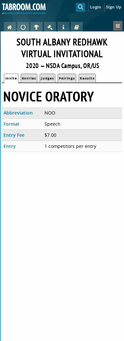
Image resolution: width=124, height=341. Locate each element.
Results (87, 78)
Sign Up (113, 7)
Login (95, 7)
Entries (29, 78)
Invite (11, 78)
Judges (47, 78)
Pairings (67, 78)
